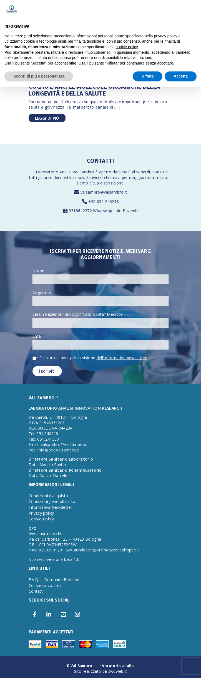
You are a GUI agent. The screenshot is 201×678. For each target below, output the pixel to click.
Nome (38, 270)
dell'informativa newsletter (122, 357)
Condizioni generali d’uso (52, 501)
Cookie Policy (41, 519)
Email (37, 336)
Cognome (41, 292)
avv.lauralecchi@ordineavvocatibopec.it (102, 550)
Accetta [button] (181, 76)
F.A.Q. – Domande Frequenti (55, 579)
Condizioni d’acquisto (48, 495)
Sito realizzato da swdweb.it (100, 671)
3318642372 (81, 210)
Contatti (36, 591)
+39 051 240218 (103, 201)
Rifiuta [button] (148, 76)
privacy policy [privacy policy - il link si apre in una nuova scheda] (165, 36)
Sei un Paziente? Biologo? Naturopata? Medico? (77, 314)
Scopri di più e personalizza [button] (38, 76)
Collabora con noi (45, 585)
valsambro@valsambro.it (104, 192)
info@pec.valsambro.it (58, 450)
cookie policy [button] (127, 47)
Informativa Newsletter (50, 507)
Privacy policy (41, 513)
